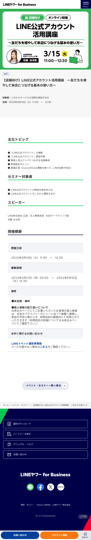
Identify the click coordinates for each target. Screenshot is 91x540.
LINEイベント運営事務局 (26, 344)
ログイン (85, 537)
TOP (84, 516)
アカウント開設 (59, 535)
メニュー (86, 4)
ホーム (6, 405)
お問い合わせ (20, 535)
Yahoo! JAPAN (43, 504)
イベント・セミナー (20, 405)
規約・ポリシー (27, 504)
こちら (44, 347)
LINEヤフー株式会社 (61, 504)
